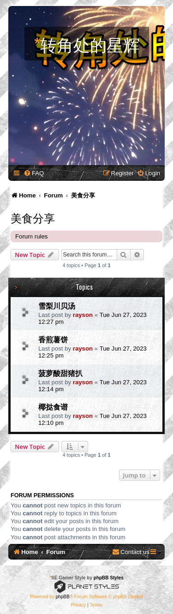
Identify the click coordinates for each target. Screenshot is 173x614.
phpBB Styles (109, 577)
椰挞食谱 (53, 406)
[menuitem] (34, 173)
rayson (83, 314)
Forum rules (31, 236)
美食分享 (33, 217)
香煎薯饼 (53, 339)
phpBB (63, 596)
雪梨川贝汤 (56, 305)
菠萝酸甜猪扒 (60, 372)
